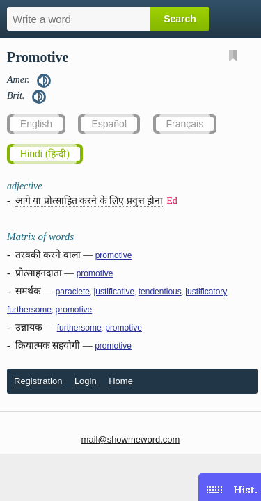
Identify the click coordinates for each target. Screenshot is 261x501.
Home (121, 381)
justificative (114, 291)
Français (185, 123)
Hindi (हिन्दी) (45, 153)
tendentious (160, 291)
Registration (38, 381)
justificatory (206, 291)
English (36, 123)
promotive (113, 255)
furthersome (29, 310)
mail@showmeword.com (130, 439)
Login (85, 381)
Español (109, 123)
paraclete (73, 291)
